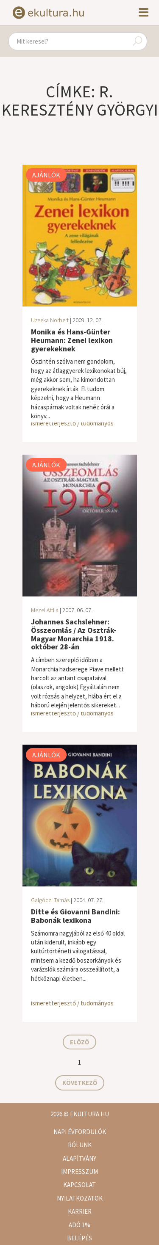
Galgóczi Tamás (50, 900)
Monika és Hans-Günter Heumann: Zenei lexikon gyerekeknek (72, 340)
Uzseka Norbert (50, 320)
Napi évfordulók (79, 1132)
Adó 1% (79, 1225)
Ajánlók (46, 175)
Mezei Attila (45, 610)
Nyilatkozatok (80, 1198)
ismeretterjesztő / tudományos (72, 423)
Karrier (80, 1211)
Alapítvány (79, 1158)
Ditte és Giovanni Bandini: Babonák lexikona (75, 916)
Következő (79, 1083)
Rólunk (80, 1145)
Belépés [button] (79, 1238)
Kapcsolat (79, 1185)
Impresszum (79, 1172)
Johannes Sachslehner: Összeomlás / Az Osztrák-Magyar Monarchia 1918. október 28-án (73, 634)
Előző (79, 1042)
